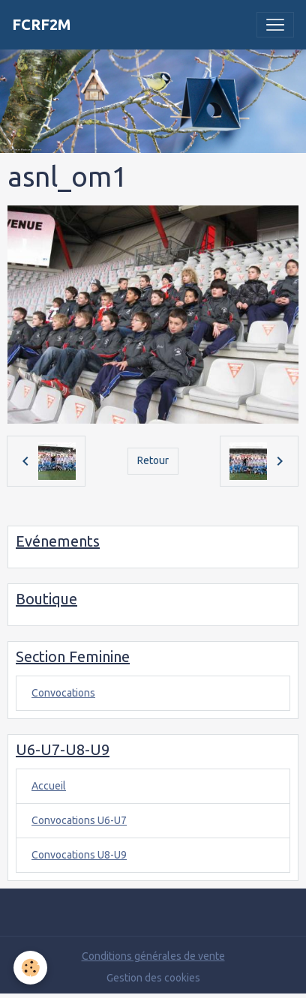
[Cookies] (30, 968)
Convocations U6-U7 (79, 820)
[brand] (41, 24)
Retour (153, 460)
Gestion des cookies (153, 978)
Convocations (63, 693)
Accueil (49, 786)
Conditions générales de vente (153, 956)
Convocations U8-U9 (79, 855)
